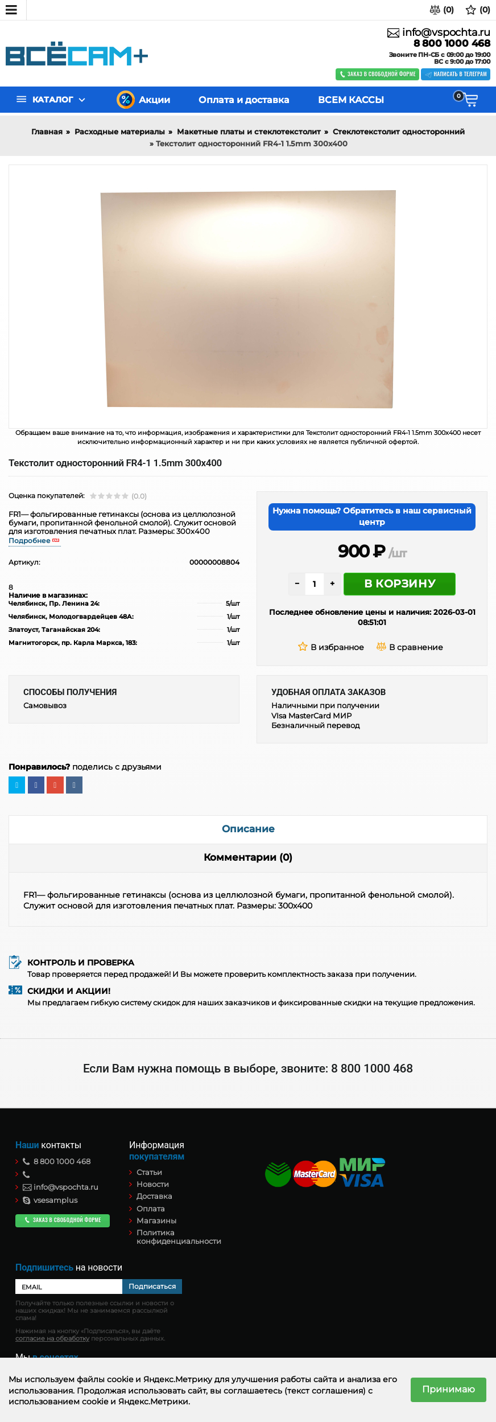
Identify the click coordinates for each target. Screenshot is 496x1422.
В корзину (399, 583)
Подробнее (30, 541)
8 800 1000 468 (452, 43)
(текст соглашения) (325, 1391)
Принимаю (448, 1389)
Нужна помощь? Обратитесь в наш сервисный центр (372, 516)
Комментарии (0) (248, 857)
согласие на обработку (52, 1338)
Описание (248, 829)
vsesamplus (50, 1200)
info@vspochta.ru (438, 32)
